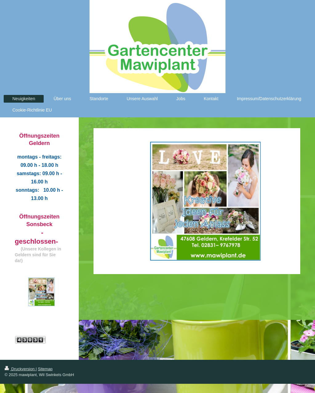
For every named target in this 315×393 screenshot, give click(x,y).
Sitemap (45, 369)
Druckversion (20, 369)
